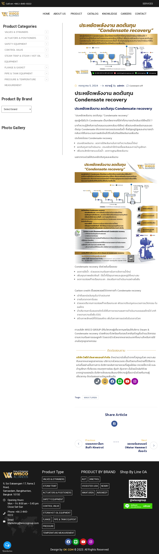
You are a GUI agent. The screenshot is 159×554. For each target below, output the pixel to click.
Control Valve (14, 50)
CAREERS (126, 13)
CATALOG (92, 13)
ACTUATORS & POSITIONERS (20, 38)
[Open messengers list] (7, 545)
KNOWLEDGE (109, 13)
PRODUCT (77, 13)
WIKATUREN (90, 397)
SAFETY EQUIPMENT (16, 44)
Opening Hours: (16, 500)
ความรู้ (108, 85)
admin (120, 85)
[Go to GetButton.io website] (7, 551)
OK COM (68, 549)
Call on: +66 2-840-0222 (18, 3)
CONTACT (140, 13)
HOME (46, 13)
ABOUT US (60, 13)
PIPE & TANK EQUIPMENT (19, 73)
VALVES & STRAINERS (16, 32)
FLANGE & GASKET (15, 67)
